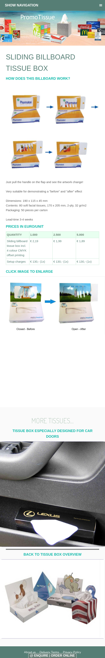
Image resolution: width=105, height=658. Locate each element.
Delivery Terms (49, 652)
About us (30, 652)
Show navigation (21, 5)
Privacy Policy (72, 652)
